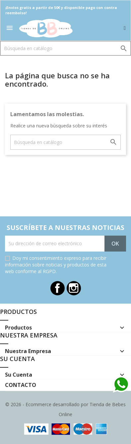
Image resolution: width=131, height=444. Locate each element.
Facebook (57, 288)
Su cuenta (17, 359)
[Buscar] (65, 48)
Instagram (74, 288)
